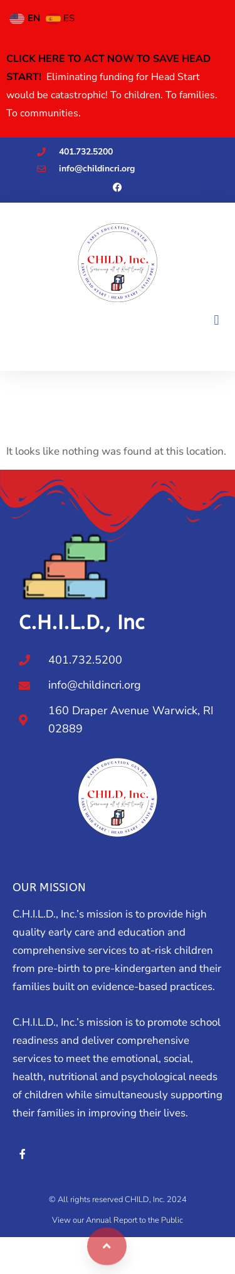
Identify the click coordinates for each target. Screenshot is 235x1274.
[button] (216, 320)
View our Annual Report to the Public (117, 1220)
